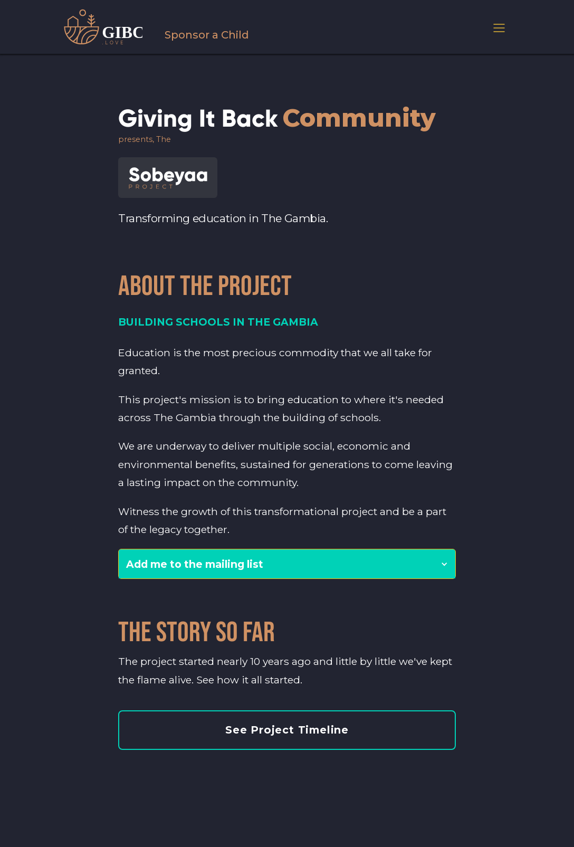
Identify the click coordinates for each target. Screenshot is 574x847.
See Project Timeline (287, 730)
